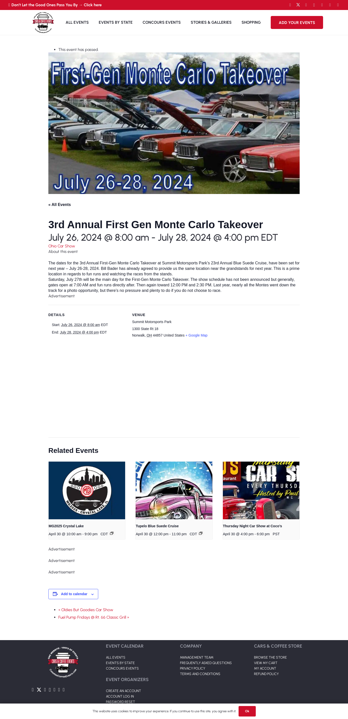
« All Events (59, 204)
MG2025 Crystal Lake (66, 526)
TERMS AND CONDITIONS (200, 661)
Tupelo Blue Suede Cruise (157, 526)
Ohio (53, 246)
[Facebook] (290, 5)
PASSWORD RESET (120, 689)
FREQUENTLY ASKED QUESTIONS (206, 650)
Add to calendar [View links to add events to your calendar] (74, 594)
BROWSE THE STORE (270, 645)
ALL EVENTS (115, 645)
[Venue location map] (171, 388)
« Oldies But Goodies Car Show (85, 609)
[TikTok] (330, 5)
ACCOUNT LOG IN (120, 684)
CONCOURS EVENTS (122, 656)
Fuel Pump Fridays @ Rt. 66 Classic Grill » (93, 617)
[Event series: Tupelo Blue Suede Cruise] (200, 533)
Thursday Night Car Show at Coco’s (252, 526)
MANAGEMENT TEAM (196, 645)
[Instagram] (314, 5)
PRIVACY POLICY (192, 656)
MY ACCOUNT (265, 656)
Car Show (66, 246)
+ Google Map (196, 335)
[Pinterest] (338, 5)
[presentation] (87, 490)
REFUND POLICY (266, 661)
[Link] (43, 22)
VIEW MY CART (265, 650)
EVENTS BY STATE (120, 650)
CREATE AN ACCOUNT (123, 678)
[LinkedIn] (322, 5)
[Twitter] (298, 5)
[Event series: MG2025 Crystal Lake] (111, 533)
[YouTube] (306, 5)
